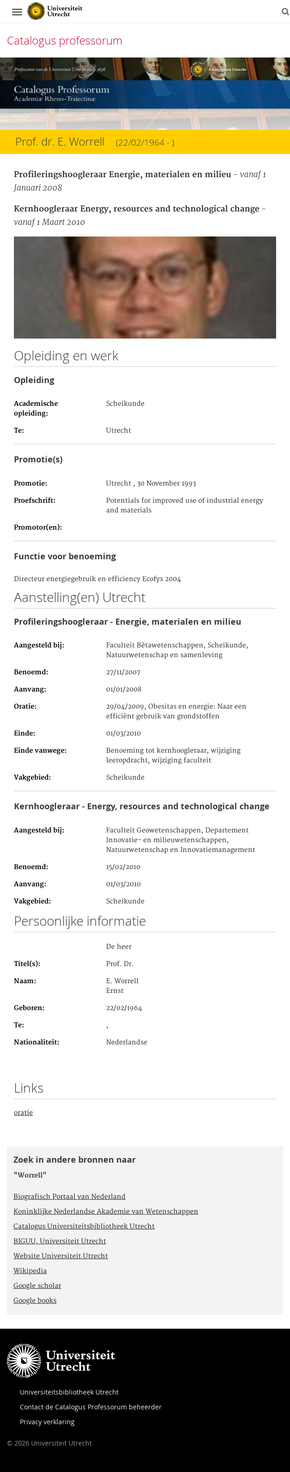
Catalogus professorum (64, 40)
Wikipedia (30, 1271)
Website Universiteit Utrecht (60, 1256)
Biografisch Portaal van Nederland (69, 1197)
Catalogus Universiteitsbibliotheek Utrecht (84, 1226)
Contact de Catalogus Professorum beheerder (91, 1406)
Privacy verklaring (47, 1421)
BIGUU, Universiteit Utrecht (59, 1241)
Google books (35, 1301)
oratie (23, 1113)
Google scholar (37, 1286)
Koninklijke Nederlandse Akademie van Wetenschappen (105, 1212)
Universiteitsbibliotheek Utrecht (69, 1392)
